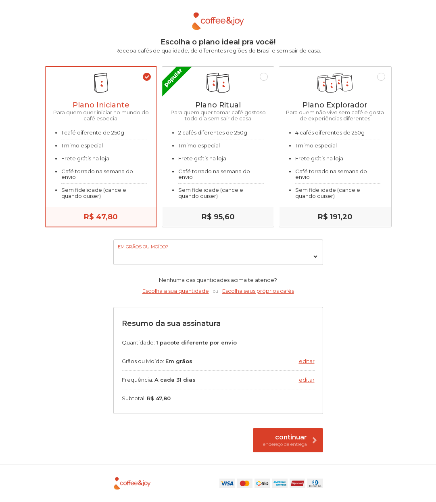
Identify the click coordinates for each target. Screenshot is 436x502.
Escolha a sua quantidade (175, 291)
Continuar (290, 440)
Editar (307, 361)
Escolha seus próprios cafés (258, 291)
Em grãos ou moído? (143, 247)
